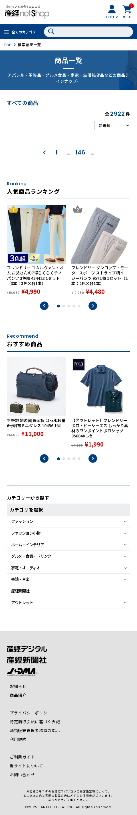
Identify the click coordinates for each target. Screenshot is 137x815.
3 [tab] (68, 306)
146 (80, 152)
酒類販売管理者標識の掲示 (35, 730)
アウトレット (22, 602)
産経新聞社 (20, 591)
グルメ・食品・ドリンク (31, 556)
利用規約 (18, 739)
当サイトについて (26, 766)
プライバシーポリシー (31, 713)
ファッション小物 (25, 533)
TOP (7, 44)
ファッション (22, 521)
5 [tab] (79, 306)
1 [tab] (58, 306)
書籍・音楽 (20, 579)
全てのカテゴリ (24, 31)
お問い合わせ (22, 774)
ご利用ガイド (22, 757)
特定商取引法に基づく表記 (35, 721)
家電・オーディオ (25, 567)
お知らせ (18, 686)
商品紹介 (18, 695)
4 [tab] (73, 306)
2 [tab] (63, 306)
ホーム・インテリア (27, 544)
